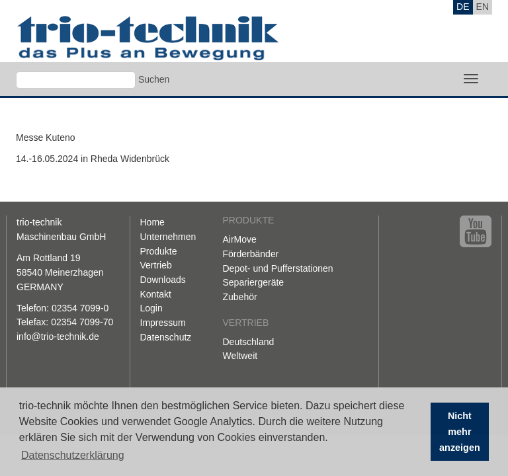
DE (462, 6)
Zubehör (240, 297)
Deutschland (249, 342)
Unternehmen (168, 236)
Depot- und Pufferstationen (278, 268)
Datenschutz (166, 337)
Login (151, 308)
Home (152, 222)
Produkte (158, 251)
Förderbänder (251, 254)
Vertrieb (156, 265)
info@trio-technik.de (58, 336)
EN (482, 6)
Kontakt (155, 294)
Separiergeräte (253, 282)
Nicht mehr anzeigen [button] (459, 432)
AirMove (240, 239)
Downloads (163, 279)
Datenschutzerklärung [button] (72, 455)
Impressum (163, 322)
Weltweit (240, 355)
